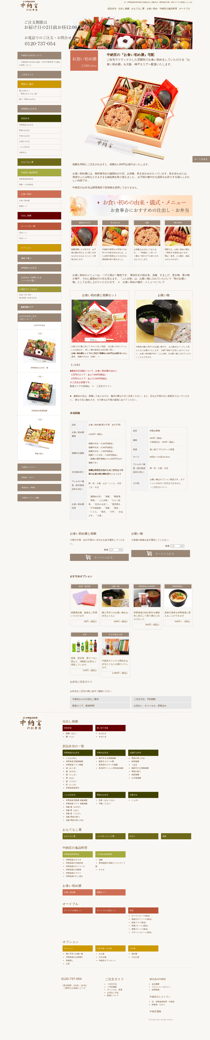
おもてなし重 (138, 8)
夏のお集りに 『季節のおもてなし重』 (28, 92)
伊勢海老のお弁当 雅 (39, 368)
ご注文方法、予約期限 (145, 699)
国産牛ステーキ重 (106, 761)
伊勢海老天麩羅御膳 (39, 411)
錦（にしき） (71, 775)
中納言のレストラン (160, 996)
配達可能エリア (27, 307)
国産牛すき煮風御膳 (140, 768)
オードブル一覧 (28, 226)
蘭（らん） (70, 737)
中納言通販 (155, 1011)
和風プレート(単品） (140, 926)
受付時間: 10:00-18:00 (27, 296)
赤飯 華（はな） (73, 810)
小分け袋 (135, 957)
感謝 (164, 836)
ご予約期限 (112, 987)
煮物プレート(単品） (140, 929)
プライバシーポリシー (161, 987)
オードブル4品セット (73, 910)
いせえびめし (71, 758)
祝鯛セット (23, 206)
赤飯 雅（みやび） (74, 807)
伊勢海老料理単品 (26, 179)
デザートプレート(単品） (142, 932)
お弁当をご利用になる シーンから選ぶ (31, 279)
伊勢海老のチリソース (75, 866)
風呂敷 (134, 954)
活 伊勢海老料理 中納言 (163, 1002)
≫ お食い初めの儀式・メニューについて (141, 282)
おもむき (102, 733)
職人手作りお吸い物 (74, 954)
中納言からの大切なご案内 (85, 699)
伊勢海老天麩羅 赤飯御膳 (76, 800)
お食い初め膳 (24, 201)
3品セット (23, 233)
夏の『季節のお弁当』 (28, 99)
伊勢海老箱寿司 (72, 788)
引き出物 (102, 957)
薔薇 (68, 733)
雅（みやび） (71, 771)
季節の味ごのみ (138, 758)
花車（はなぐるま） (107, 800)
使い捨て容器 (102, 728)
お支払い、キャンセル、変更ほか (150, 705)
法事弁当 (22, 153)
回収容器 (68, 728)
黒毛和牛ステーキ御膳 (108, 765)
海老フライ (136, 922)
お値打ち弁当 (24, 141)
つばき (134, 765)
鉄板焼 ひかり (28, 477)
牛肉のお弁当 (24, 136)
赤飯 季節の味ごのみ (75, 820)
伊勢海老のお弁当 (26, 125)
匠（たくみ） (71, 785)
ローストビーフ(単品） (141, 916)
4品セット (23, 238)
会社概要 (155, 984)
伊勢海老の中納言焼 (74, 863)
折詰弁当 (112, 8)
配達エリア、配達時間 (83, 705)
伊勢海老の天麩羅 (73, 870)
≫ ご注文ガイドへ (102, 386)
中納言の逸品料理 (168, 8)
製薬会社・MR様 (28, 488)
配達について (113, 995)
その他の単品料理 (104, 854)
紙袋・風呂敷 (84, 586)
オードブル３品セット (106, 910)
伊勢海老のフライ (73, 873)
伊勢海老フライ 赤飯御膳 (76, 803)
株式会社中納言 (158, 979)
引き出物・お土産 (104, 948)
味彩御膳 (135, 761)
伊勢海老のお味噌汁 (147, 586)
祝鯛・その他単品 (26, 185)
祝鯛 (101, 860)
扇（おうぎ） (71, 768)
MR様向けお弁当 (29, 109)
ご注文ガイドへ (159, 487)
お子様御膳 (136, 778)
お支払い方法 (113, 993)
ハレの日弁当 (24, 147)
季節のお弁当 (24, 130)
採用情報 (155, 990)
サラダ (101, 870)
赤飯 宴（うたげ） (74, 813)
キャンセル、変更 (114, 990)
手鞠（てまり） (105, 803)
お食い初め (152, 8)
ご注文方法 (112, 984)
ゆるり (132, 836)
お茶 (84, 634)
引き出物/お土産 (116, 634)
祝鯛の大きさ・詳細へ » (89, 357)
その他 (132, 948)
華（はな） (70, 778)
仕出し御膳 (123, 8)
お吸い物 (115, 586)
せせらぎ (102, 737)
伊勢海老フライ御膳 (74, 765)
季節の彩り (39, 454)
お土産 (101, 954)
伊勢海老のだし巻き (74, 876)
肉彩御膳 (135, 775)
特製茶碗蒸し (178, 586)
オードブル (184, 8)
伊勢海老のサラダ (73, 860)
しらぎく (135, 800)
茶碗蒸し (70, 960)
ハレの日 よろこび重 (105, 836)
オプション (26, 248)
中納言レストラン (29, 467)
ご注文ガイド (27, 74)
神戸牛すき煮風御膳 (107, 758)
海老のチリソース (139, 919)
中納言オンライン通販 (30, 498)
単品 (131, 910)
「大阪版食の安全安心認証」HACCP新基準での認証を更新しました (39, 63)
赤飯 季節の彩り (73, 817)
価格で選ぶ (26, 258)
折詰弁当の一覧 (73, 746)
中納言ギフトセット (107, 960)
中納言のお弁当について (31, 55)
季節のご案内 (27, 84)
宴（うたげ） (71, 781)
